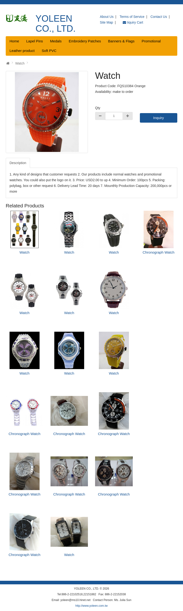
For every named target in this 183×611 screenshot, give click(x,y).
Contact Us (158, 17)
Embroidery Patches (85, 41)
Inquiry (158, 118)
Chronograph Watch (158, 252)
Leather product (22, 51)
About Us (107, 17)
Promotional (151, 41)
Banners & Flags (121, 41)
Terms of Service (132, 17)
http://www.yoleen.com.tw (91, 605)
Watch (20, 63)
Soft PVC (49, 51)
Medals (55, 41)
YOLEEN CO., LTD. (56, 24)
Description (18, 163)
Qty (97, 108)
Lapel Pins (34, 41)
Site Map (106, 22)
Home (14, 41)
